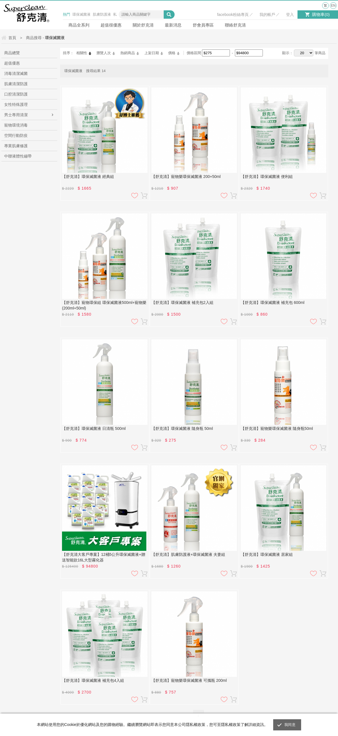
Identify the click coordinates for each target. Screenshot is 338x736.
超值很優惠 (111, 25)
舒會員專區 (203, 25)
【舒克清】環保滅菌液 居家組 (267, 554)
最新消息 (173, 25)
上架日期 (151, 53)
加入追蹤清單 (134, 195)
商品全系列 (78, 25)
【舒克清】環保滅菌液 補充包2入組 (182, 302)
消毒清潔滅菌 (16, 73)
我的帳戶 (267, 14)
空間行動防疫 (16, 135)
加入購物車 (144, 195)
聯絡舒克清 (235, 25)
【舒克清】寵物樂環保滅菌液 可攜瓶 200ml (189, 680)
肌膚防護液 (102, 14)
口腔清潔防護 (16, 94)
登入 (290, 14)
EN (333, 6)
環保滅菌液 (81, 14)
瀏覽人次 (103, 53)
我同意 (290, 725)
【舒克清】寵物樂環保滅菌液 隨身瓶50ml (277, 428)
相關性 (81, 53)
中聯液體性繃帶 (18, 156)
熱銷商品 (127, 53)
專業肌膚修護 (16, 146)
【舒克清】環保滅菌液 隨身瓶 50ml (182, 428)
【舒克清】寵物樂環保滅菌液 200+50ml (186, 176)
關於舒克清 (143, 25)
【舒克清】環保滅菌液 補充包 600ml (272, 302)
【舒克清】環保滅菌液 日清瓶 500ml (94, 428)
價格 (171, 53)
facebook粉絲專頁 (233, 14)
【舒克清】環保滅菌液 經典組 (88, 176)
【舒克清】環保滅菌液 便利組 (267, 176)
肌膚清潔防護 (16, 84)
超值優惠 (12, 63)
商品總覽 (12, 53)
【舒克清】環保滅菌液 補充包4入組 (93, 680)
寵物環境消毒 (16, 125)
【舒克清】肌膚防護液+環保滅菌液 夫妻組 (188, 554)
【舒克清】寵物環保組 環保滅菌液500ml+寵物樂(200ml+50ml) (104, 305)
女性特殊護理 (16, 104)
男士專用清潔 (16, 115)
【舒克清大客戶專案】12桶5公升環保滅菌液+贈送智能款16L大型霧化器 (103, 557)
